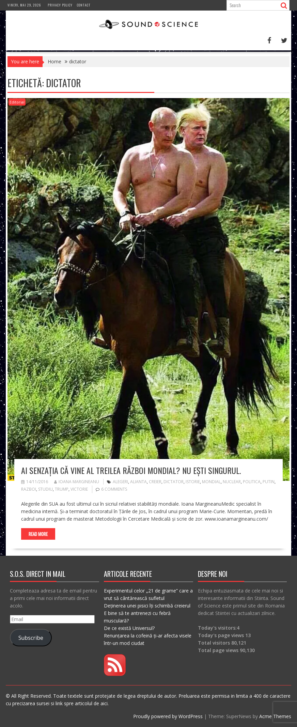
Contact (84, 4)
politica (252, 482)
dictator (173, 482)
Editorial (17, 102)
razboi (28, 489)
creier (155, 482)
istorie (193, 482)
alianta (138, 482)
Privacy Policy (60, 4)
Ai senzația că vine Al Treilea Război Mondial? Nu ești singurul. (131, 470)
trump (61, 489)
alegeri (120, 482)
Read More (38, 534)
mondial (211, 482)
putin (269, 482)
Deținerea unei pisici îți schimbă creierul (147, 605)
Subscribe (30, 638)
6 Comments (114, 489)
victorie (79, 489)
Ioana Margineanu (76, 482)
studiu (45, 489)
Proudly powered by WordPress (168, 716)
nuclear (232, 482)
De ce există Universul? (129, 628)
